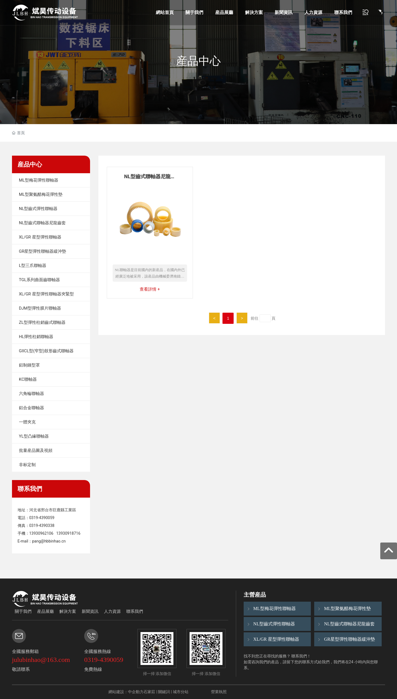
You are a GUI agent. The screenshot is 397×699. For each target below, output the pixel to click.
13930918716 (68, 533)
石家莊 (149, 692)
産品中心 (198, 61)
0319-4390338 (41, 525)
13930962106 (41, 533)
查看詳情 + (150, 289)
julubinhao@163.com (41, 659)
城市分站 (180, 692)
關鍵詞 (164, 692)
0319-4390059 (41, 517)
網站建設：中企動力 (126, 692)
